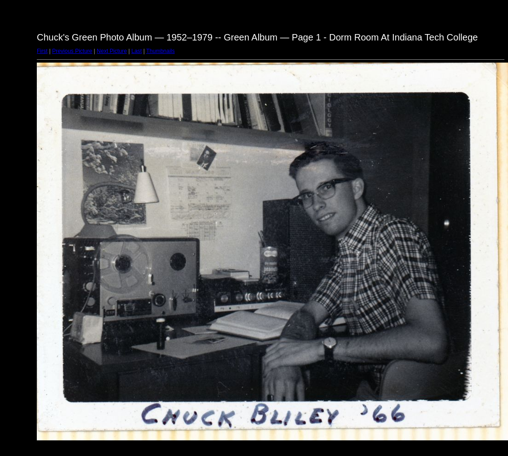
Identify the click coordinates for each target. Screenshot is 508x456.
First (42, 51)
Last (136, 51)
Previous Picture (72, 51)
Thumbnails (160, 51)
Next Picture (112, 51)
